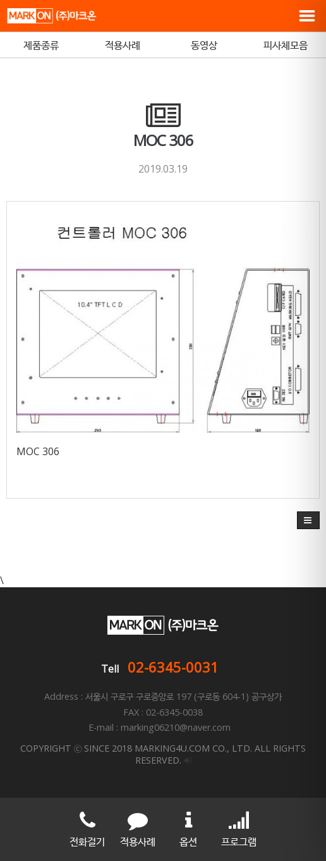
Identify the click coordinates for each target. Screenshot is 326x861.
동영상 (204, 45)
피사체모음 (285, 45)
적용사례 (122, 45)
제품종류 (41, 45)
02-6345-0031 (173, 666)
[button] (308, 520)
